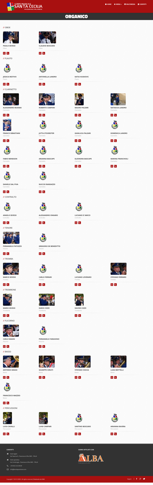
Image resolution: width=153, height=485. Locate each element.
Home (108, 4)
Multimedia (129, 4)
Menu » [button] (118, 4)
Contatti (141, 4)
